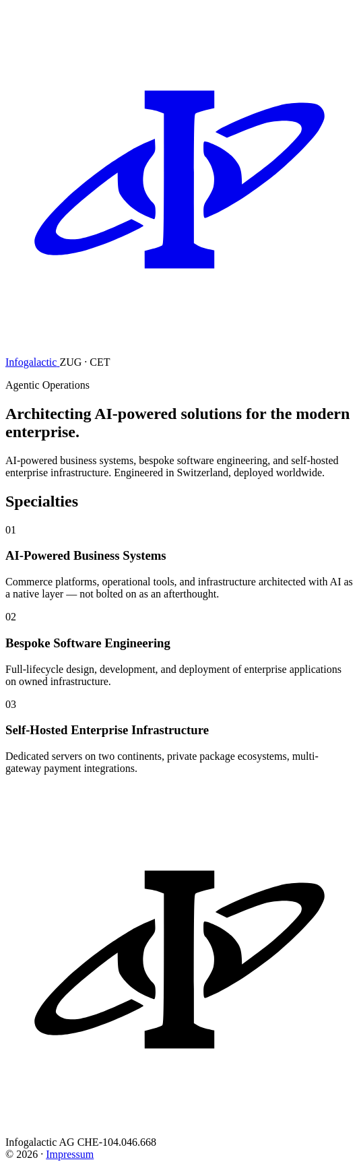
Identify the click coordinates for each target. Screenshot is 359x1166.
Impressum (70, 1154)
